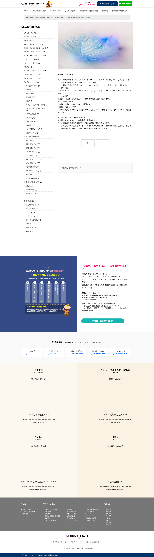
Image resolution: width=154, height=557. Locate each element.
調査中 (30, 212)
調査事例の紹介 (29, 36)
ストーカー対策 (71, 514)
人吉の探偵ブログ (32, 167)
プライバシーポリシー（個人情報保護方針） (85, 542)
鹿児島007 (109, 522)
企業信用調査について (31, 74)
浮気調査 (47, 514)
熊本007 (108, 514)
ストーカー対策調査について (33, 55)
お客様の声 (27, 40)
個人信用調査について (31, 78)
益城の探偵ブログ (32, 163)
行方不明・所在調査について (33, 70)
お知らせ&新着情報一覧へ (73, 168)
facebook (88, 514)
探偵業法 (29, 89)
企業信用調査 (71, 516)
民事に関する (30, 93)
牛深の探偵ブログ (32, 148)
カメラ (28, 197)
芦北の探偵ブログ (32, 155)
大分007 (108, 518)
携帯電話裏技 (30, 189)
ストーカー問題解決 (32, 59)
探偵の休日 (29, 227)
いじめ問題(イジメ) (32, 129)
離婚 (27, 101)
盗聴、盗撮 (29, 121)
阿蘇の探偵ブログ (32, 159)
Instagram (88, 516)
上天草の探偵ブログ (32, 178)
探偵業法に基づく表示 (60, 542)
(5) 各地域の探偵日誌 (31, 136)
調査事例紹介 (49, 511)
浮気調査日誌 (30, 208)
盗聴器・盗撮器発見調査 (52, 516)
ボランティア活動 (32, 220)
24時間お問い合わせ (107, 4)
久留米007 (109, 511)
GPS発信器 (29, 193)
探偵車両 (29, 186)
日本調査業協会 (31, 114)
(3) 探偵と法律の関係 (31, 86)
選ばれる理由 (27, 509)
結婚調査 (47, 518)
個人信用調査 (71, 518)
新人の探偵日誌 (31, 205)
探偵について (30, 133)
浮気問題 (29, 97)
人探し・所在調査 (50, 520)
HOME (26, 11)
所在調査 (27, 67)
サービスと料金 (55, 11)
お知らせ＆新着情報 (91, 509)
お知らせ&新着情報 (30, 33)
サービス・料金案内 (51, 509)
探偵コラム (29, 224)
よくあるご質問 (70, 11)
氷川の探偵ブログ (32, 144)
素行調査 (69, 509)
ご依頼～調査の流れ (29, 511)
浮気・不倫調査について (32, 44)
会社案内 (105, 11)
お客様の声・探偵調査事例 (89, 11)
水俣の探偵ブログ (32, 140)
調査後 (30, 216)
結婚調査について (30, 82)
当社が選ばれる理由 (39, 11)
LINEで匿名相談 (125, 4)
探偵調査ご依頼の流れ (119, 11)
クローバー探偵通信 (30, 63)
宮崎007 (108, 520)
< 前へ (87, 143)
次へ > (102, 143)
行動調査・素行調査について (33, 52)
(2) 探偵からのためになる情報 (34, 105)
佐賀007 (108, 524)
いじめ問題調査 (71, 511)
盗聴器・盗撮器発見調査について (35, 48)
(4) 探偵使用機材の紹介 (31, 182)
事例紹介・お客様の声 (92, 518)
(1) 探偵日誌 (28, 201)
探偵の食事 (29, 231)
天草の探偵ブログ (32, 171)
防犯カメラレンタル (73, 520)
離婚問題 (29, 125)
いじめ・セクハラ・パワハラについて (38, 108)
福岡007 (108, 509)
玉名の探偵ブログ (32, 152)
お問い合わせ (89, 511)
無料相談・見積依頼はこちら (103, 321)
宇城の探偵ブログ (32, 174)
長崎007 (108, 516)
